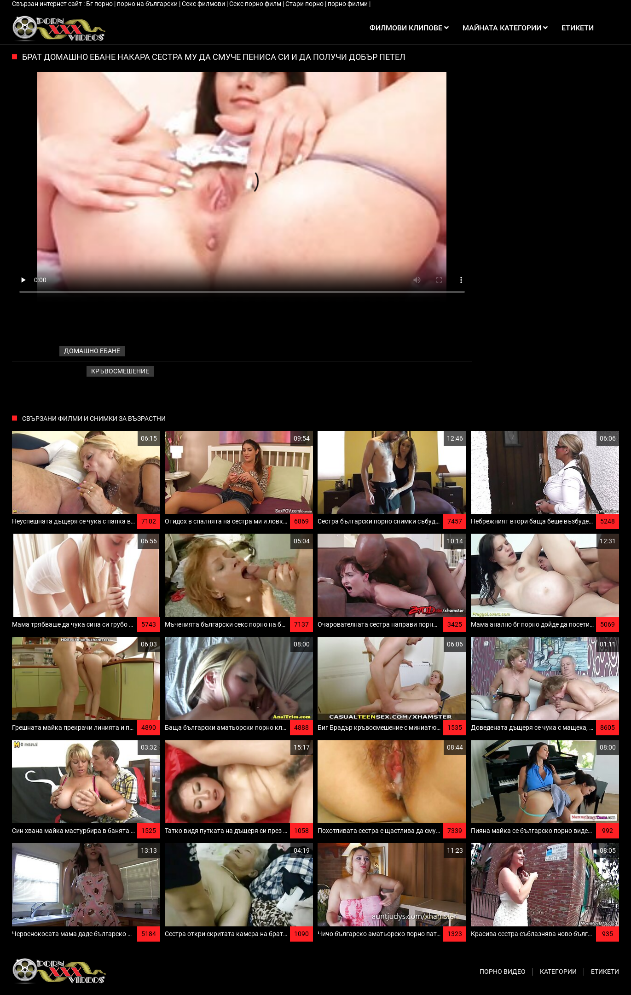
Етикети (605, 971)
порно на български (148, 3)
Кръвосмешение (120, 371)
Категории (558, 971)
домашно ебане (92, 351)
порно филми (348, 3)
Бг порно (100, 3)
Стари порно (305, 3)
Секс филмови (204, 3)
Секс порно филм (256, 3)
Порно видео (503, 971)
